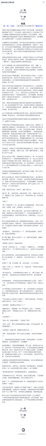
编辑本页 (39, 26)
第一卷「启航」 (9, 26)
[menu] (43, 2)
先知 (23, 19)
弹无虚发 (23, 12)
